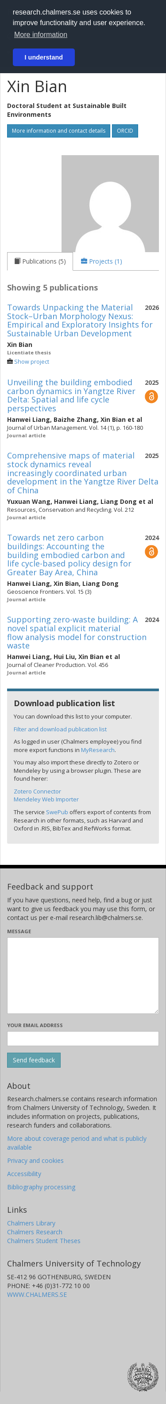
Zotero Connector (37, 791)
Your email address (35, 1025)
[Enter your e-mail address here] (83, 1038)
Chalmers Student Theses (44, 1240)
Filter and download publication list (60, 729)
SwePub (57, 812)
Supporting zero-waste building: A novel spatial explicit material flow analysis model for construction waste (77, 632)
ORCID (125, 130)
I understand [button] (44, 57)
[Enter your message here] (83, 975)
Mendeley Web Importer (46, 799)
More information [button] (40, 34)
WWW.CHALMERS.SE (37, 1294)
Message (19, 931)
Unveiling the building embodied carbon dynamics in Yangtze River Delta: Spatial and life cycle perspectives (71, 395)
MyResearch (98, 750)
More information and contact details (58, 130)
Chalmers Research (34, 1232)
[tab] (40, 261)
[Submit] (34, 1060)
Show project (31, 361)
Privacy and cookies (35, 1160)
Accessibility (24, 1173)
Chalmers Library (31, 1223)
